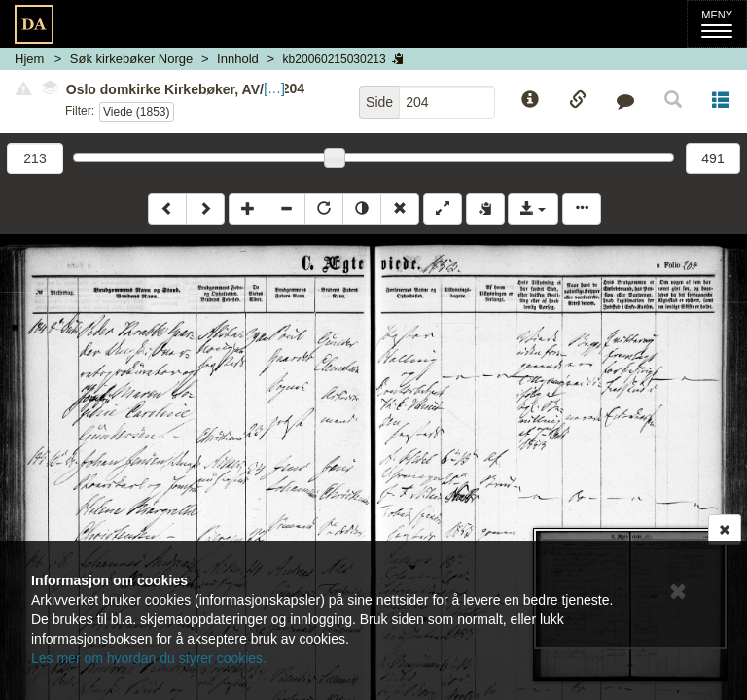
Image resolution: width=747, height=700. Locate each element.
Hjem (29, 59)
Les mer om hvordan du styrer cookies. (149, 658)
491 (712, 158)
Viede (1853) (136, 112)
